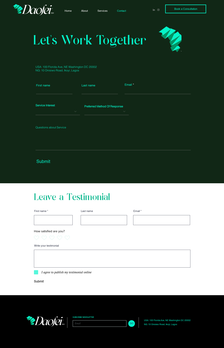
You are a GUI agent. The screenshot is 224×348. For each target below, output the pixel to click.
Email (128, 84)
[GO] (131, 323)
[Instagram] (158, 9)
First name (43, 85)
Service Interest (45, 105)
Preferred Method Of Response (103, 106)
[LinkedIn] (153, 9)
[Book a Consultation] (185, 9)
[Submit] (51, 161)
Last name (88, 85)
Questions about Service (51, 127)
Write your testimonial (46, 245)
